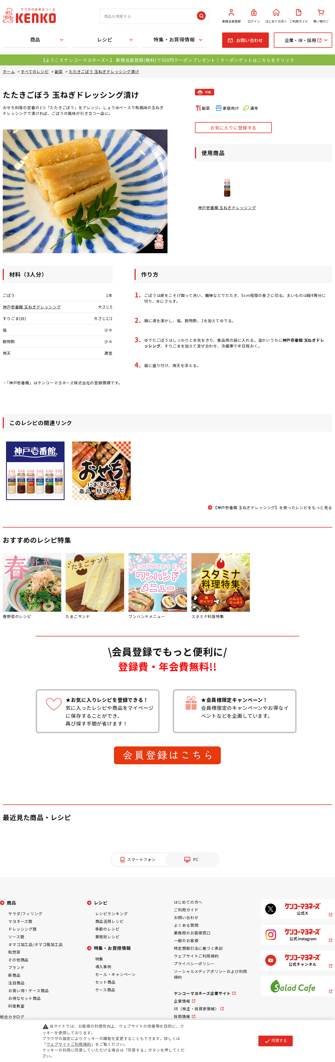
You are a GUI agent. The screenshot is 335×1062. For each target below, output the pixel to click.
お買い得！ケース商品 (28, 990)
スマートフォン (141, 859)
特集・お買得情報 (174, 39)
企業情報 (182, 1001)
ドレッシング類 (22, 929)
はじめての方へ (276, 16)
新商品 (14, 975)
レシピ (105, 39)
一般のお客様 (186, 940)
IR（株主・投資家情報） (196, 1008)
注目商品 (16, 983)
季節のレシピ (107, 929)
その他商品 (18, 959)
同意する (275, 1041)
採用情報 (182, 1016)
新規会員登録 (231, 16)
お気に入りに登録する (233, 127)
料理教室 (16, 1006)
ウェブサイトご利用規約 (196, 956)
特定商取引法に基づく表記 (198, 948)
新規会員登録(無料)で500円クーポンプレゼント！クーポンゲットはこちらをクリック (205, 60)
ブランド (16, 967)
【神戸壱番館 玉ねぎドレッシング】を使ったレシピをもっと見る (272, 507)
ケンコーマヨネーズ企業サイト (202, 993)
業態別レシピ (107, 936)
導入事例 (103, 966)
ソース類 (16, 936)
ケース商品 (105, 989)
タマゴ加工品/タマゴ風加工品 (35, 944)
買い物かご (321, 16)
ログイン (254, 16)
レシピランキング (111, 913)
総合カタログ (12, 1016)
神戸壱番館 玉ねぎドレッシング (32, 307)
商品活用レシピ (109, 921)
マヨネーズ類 (20, 921)
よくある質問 (186, 925)
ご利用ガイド (298, 16)
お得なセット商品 (24, 998)
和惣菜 (14, 952)
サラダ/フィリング (25, 913)
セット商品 (105, 982)
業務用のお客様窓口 (192, 933)
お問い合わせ (186, 917)
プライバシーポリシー (194, 963)
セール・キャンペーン (115, 974)
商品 (35, 39)
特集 (99, 959)
